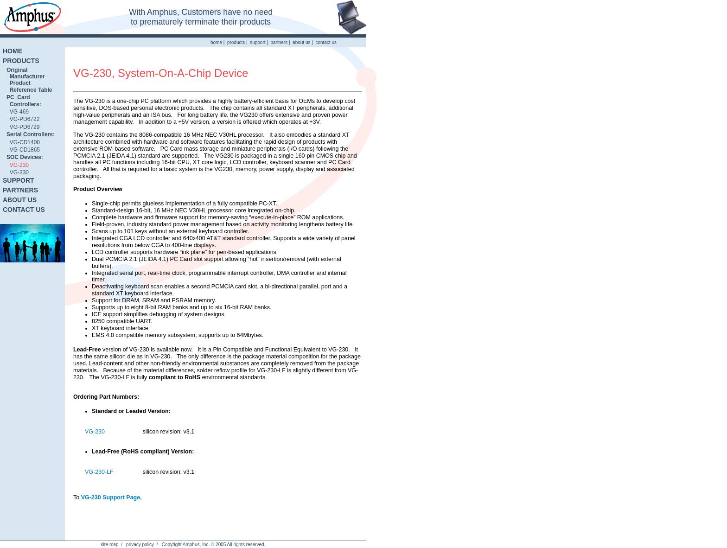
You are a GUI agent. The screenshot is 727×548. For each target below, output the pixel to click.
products (236, 42)
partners (278, 42)
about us (301, 42)
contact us (326, 42)
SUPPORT (18, 180)
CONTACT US (24, 209)
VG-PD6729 (22, 127)
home (216, 42)
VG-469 (17, 111)
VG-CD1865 (23, 150)
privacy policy (140, 544)
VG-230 (17, 165)
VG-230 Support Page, (111, 497)
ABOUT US (20, 200)
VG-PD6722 (22, 119)
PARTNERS (20, 190)
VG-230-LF (99, 472)
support (257, 42)
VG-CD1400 (23, 142)
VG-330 (17, 172)
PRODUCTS (21, 60)
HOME (12, 51)
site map (110, 544)
